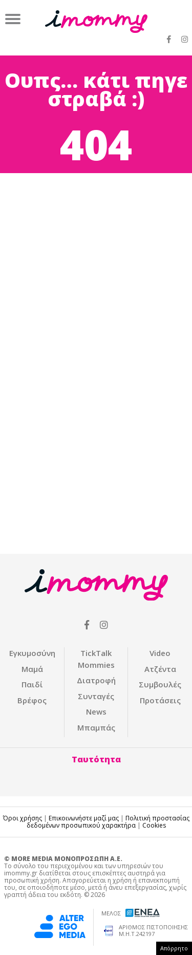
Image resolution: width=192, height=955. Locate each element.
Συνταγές (96, 696)
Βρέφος (32, 700)
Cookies (154, 825)
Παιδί (32, 684)
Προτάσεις (160, 700)
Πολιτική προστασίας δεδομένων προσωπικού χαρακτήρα (108, 822)
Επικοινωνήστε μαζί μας (84, 818)
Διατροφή (96, 680)
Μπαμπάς (96, 727)
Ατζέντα (160, 669)
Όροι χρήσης (22, 818)
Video (160, 653)
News (96, 711)
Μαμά (32, 669)
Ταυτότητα (96, 759)
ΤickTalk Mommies (96, 659)
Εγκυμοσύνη (32, 653)
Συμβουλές (160, 684)
